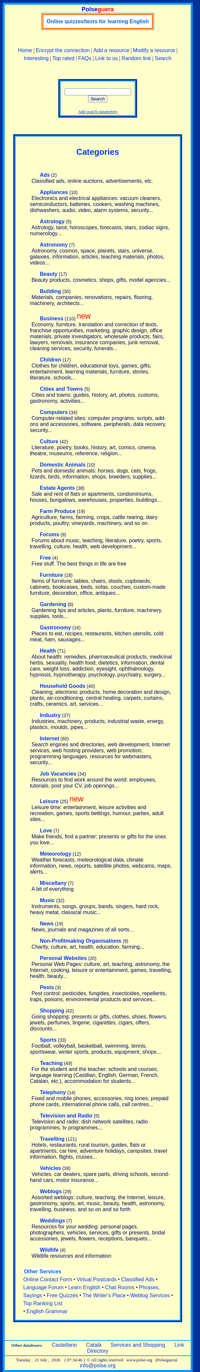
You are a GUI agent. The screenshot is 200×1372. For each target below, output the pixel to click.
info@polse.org (98, 1365)
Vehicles (50, 1168)
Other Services (42, 1271)
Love (46, 830)
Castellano (64, 1345)
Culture (49, 441)
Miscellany (53, 883)
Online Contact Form (47, 1279)
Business (51, 318)
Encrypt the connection (63, 50)
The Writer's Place (103, 1295)
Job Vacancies (58, 774)
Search (163, 58)
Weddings (52, 1220)
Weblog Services (150, 1295)
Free (45, 558)
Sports (48, 1040)
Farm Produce (57, 511)
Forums (49, 534)
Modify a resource (154, 50)
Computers (54, 412)
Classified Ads (138, 1279)
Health (48, 651)
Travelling (52, 1139)
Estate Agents (57, 488)
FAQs (84, 58)
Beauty (48, 274)
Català (93, 1345)
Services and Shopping (138, 1345)
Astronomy (54, 245)
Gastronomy (55, 627)
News (47, 923)
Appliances (54, 192)
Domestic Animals (62, 465)
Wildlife (49, 1250)
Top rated (63, 58)
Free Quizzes (62, 1295)
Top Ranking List (42, 1303)
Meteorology (55, 854)
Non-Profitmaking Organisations (80, 941)
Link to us (106, 58)
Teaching (51, 1063)
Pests (47, 987)
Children (50, 360)
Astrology (52, 221)
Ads (45, 175)
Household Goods (62, 686)
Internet (49, 738)
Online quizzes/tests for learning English (98, 21)
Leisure (49, 801)
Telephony (53, 1092)
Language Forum (43, 1287)
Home (25, 50)
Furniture (51, 575)
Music (47, 900)
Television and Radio (66, 1115)
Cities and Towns (61, 389)
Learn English (84, 1287)
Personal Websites (63, 958)
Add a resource (111, 50)
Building (50, 291)
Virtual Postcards (96, 1279)
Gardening (53, 604)
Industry (50, 715)
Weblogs (51, 1191)
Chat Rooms (119, 1287)
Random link (136, 58)
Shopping (52, 1010)
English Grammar (47, 1311)
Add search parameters (97, 111)
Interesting (36, 58)
